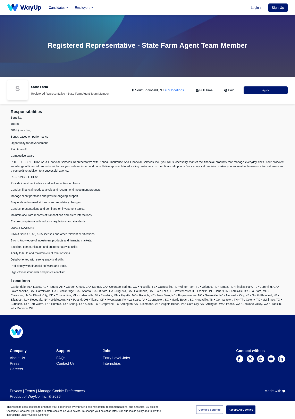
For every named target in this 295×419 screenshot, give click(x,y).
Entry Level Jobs (116, 358)
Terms (30, 391)
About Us (17, 358)
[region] (147, 410)
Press (14, 363)
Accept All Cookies (241, 409)
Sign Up (278, 7)
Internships (112, 363)
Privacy (16, 391)
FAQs (61, 358)
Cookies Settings (210, 409)
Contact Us (65, 363)
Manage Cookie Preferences (61, 391)
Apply (265, 90)
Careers (16, 369)
